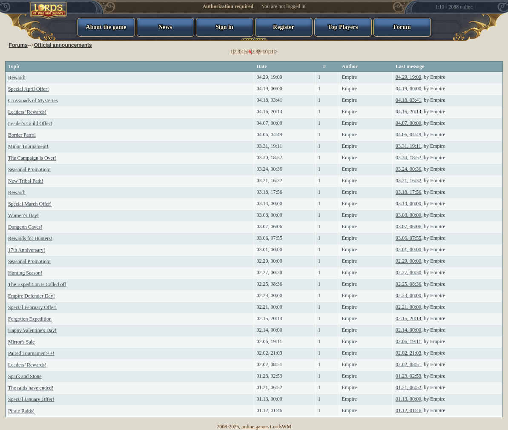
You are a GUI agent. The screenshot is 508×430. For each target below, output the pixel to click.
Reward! (17, 77)
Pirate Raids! (21, 411)
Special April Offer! (28, 89)
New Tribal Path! (25, 181)
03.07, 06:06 (269, 226)
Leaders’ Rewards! (27, 112)
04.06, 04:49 (269, 135)
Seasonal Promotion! (29, 169)
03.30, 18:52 (269, 158)
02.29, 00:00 (269, 261)
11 (271, 51)
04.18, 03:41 (269, 100)
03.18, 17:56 (269, 192)
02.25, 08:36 (269, 284)
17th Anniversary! (26, 250)
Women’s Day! (23, 215)
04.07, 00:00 (269, 123)
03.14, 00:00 (269, 203)
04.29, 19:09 (269, 77)
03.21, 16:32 (269, 180)
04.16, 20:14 (269, 112)
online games (255, 427)
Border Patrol (22, 135)
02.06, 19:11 (269, 341)
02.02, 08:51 (269, 364)
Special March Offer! (30, 204)
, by (420, 77)
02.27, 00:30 (269, 272)
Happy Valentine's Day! (32, 330)
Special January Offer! (31, 399)
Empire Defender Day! (31, 296)
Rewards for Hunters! (30, 238)
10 (265, 51)
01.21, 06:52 (269, 387)
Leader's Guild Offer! (30, 123)
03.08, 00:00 (269, 215)
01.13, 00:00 (269, 399)
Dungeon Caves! (25, 227)
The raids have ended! (30, 388)
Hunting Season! (25, 273)
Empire (349, 77)
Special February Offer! (32, 307)
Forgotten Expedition (30, 319)
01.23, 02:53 (269, 376)
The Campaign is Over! (32, 158)
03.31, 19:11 (269, 146)
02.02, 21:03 (269, 353)
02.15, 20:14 (269, 318)
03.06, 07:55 (269, 238)
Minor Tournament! (28, 146)
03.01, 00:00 (269, 249)
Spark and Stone (25, 376)
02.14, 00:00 (269, 330)
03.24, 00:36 (269, 169)
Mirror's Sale (21, 342)
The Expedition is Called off (37, 284)
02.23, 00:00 (269, 295)
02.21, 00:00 (269, 307)
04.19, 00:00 (269, 89)
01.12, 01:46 (269, 410)
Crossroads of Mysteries (33, 100)
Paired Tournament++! (31, 353)
